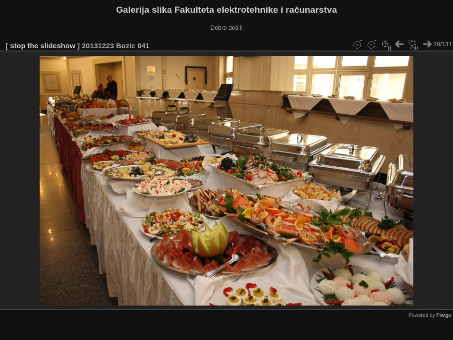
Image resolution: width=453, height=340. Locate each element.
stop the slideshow (42, 46)
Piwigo (443, 315)
